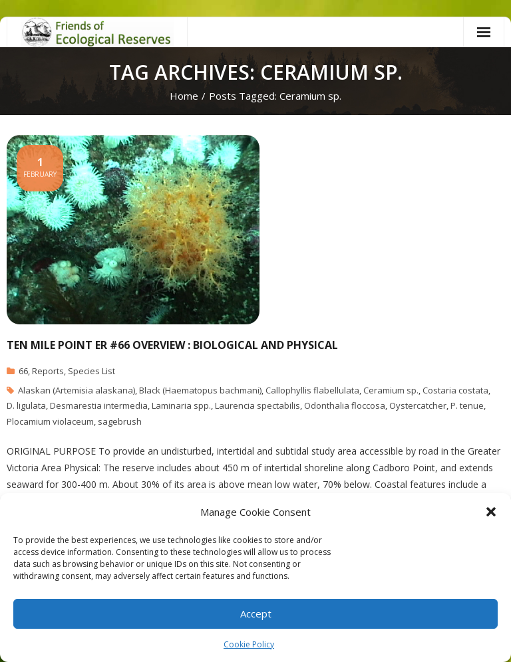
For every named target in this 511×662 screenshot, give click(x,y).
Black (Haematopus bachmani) (200, 390)
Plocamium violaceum (50, 421)
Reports (48, 371)
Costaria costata (455, 390)
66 (23, 371)
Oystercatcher (417, 405)
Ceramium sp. (391, 390)
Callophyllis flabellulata (312, 390)
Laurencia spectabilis (257, 405)
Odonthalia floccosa (344, 405)
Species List (91, 371)
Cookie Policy (249, 644)
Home (184, 95)
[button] (491, 511)
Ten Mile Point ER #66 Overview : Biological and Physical (172, 345)
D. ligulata (26, 405)
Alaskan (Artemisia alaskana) (76, 390)
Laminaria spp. (181, 405)
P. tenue (467, 405)
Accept (255, 613)
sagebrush (120, 421)
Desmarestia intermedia (99, 405)
